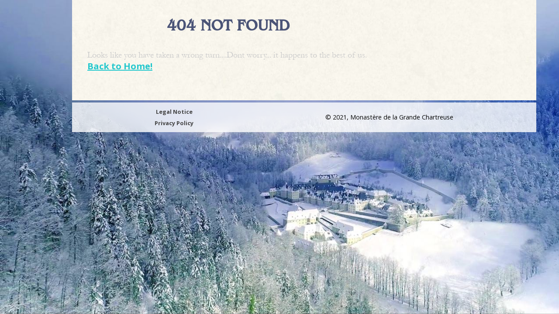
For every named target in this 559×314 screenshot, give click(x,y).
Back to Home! (119, 66)
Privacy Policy (174, 123)
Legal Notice (174, 112)
